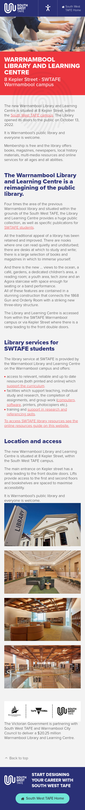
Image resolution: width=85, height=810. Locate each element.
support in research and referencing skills (37, 411)
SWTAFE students (19, 227)
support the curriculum (25, 386)
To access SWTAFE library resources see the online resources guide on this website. (41, 423)
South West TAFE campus (32, 115)
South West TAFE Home (42, 798)
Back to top (16, 758)
